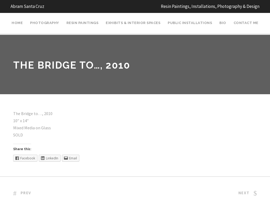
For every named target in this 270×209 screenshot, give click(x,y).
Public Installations (190, 23)
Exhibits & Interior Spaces (133, 23)
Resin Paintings (82, 23)
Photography (44, 23)
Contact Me (246, 23)
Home (17, 23)
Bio (222, 23)
